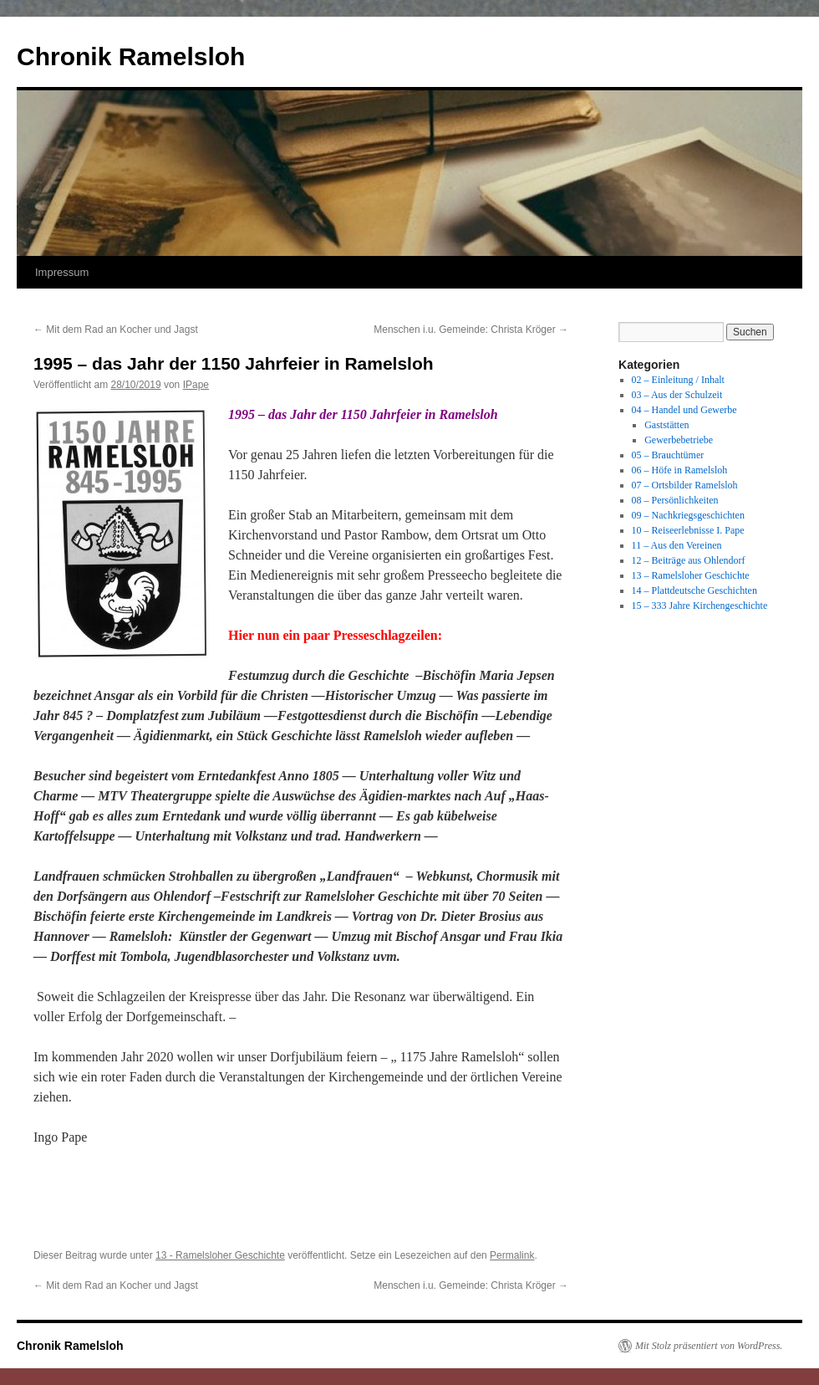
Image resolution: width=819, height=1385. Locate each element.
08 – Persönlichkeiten (675, 500)
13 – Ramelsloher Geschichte (691, 575)
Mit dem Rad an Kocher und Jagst (115, 329)
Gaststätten (666, 425)
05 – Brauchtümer (668, 455)
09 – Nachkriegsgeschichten (688, 515)
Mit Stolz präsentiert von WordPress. (708, 1346)
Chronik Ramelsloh (131, 56)
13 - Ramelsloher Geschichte (220, 1255)
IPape (196, 385)
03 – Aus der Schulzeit (677, 395)
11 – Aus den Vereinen (677, 545)
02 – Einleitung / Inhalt (678, 380)
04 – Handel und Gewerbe (684, 410)
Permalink (512, 1255)
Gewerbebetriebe (678, 440)
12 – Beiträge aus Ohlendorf (688, 560)
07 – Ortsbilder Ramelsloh (685, 485)
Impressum (62, 272)
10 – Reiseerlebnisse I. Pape (688, 530)
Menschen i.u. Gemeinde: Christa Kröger (471, 329)
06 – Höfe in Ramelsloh (680, 470)
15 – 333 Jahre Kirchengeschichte (700, 605)
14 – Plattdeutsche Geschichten (694, 590)
